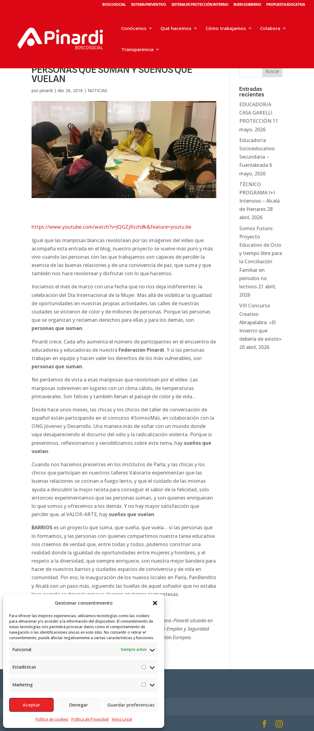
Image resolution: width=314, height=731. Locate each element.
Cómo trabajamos (226, 28)
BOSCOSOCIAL (114, 5)
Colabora (270, 28)
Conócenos (133, 28)
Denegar (78, 705)
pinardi (46, 90)
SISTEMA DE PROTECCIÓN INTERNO (199, 5)
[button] (155, 603)
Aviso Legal (122, 719)
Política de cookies (52, 719)
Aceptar (31, 705)
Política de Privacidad (90, 719)
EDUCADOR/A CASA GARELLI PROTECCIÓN (255, 112)
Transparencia (137, 49)
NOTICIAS (98, 90)
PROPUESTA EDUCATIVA (285, 5)
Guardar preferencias (131, 705)
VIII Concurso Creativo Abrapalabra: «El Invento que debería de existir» (260, 322)
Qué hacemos (176, 28)
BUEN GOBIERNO (247, 5)
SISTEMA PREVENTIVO (148, 5)
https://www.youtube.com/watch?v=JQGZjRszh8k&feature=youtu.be (111, 226)
